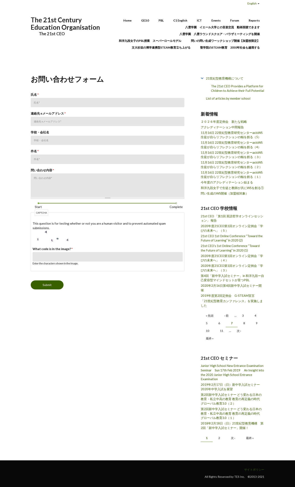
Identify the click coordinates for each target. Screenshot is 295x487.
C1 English (180, 20)
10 (207, 330)
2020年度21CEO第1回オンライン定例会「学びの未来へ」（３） (232, 268)
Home (127, 20)
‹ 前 (226, 315)
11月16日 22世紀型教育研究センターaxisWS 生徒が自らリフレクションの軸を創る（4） (232, 145)
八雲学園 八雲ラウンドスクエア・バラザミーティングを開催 (221, 34)
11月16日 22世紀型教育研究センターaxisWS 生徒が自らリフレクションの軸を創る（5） (232, 135)
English (252, 3)
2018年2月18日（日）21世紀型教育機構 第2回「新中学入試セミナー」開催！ (232, 425)
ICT (199, 20)
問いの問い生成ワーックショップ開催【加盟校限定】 (225, 40)
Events (216, 20)
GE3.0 (145, 20)
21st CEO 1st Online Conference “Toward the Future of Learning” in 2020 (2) (232, 238)
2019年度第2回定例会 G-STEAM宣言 (228, 295)
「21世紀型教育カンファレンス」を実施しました (232, 303)
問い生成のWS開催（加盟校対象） (224, 193)
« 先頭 (209, 315)
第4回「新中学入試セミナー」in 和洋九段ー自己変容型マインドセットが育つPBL (232, 278)
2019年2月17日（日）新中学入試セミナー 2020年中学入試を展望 (232, 387)
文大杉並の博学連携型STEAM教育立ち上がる (161, 47)
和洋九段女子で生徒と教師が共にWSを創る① (232, 188)
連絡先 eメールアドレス (48, 113)
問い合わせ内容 (42, 170)
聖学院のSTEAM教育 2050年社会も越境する (230, 47)
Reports (254, 20)
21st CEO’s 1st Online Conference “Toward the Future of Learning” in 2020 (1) (230, 248)
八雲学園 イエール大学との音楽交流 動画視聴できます (222, 27)
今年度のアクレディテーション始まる (227, 182)
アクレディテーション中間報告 (222, 127)
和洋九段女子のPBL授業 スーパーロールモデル (150, 40)
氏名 (35, 94)
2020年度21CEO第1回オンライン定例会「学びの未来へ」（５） (232, 228)
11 (221, 330)
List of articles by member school (228, 98)
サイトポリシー (254, 469)
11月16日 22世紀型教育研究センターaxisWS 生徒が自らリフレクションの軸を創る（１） (232, 175)
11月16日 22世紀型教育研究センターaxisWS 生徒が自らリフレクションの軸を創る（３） (232, 155)
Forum (234, 20)
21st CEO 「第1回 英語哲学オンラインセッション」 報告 (232, 218)
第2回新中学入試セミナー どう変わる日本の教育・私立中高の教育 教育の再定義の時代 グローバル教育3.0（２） (232, 399)
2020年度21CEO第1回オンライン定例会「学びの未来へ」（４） (232, 258)
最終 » (209, 338)
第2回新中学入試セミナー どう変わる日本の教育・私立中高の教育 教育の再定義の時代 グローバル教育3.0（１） (232, 413)
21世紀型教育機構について (224, 78)
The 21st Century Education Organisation (65, 23)
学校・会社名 (40, 132)
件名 (35, 151)
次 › (239, 330)
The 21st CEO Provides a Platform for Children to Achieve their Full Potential (237, 88)
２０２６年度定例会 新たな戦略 (224, 121)
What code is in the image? (53, 249)
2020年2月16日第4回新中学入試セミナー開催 (231, 288)
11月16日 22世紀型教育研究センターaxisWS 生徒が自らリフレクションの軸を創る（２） (232, 164)
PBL (161, 20)
